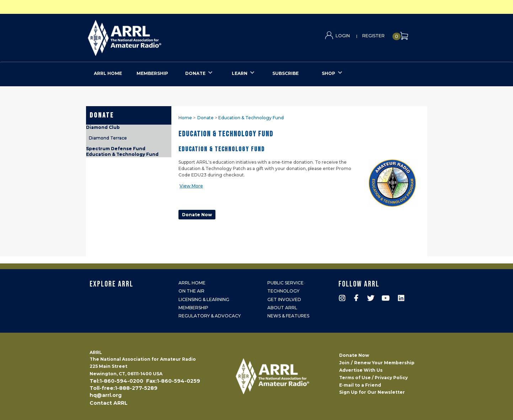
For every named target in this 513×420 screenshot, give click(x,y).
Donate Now (354, 355)
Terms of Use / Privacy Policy (373, 377)
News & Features (288, 315)
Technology (283, 291)
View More (191, 186)
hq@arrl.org (106, 395)
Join (344, 362)
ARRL (153, 35)
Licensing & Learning (203, 299)
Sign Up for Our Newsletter (372, 392)
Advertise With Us (361, 370)
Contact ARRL (109, 403)
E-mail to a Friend (360, 385)
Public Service (285, 282)
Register (373, 35)
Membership (193, 307)
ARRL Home (191, 282)
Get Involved (284, 299)
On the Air (191, 291)
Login (343, 35)
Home (185, 117)
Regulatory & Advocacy (209, 315)
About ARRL (282, 307)
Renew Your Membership (384, 362)
